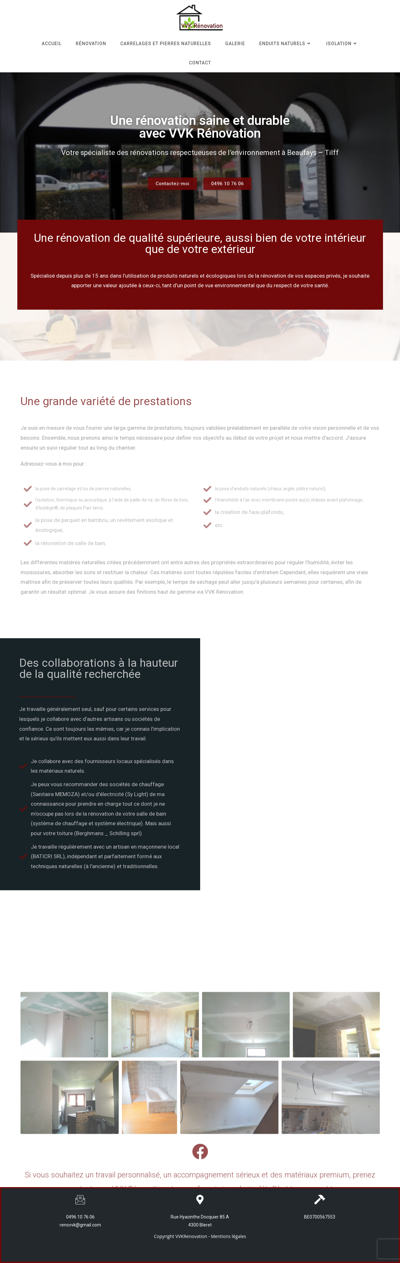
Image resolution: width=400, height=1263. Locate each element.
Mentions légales (228, 1236)
